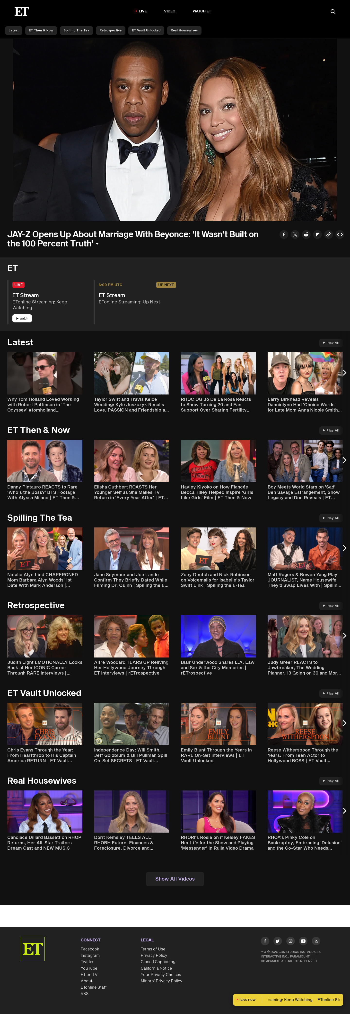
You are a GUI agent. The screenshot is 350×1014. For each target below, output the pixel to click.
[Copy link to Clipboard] (328, 235)
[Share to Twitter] (295, 235)
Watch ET (202, 11)
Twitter (87, 962)
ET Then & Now (41, 30)
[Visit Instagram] (290, 942)
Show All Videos (175, 879)
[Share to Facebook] (284, 235)
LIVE (143, 11)
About (86, 981)
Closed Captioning (158, 962)
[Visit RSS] (316, 942)
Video (170, 11)
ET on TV (89, 975)
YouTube (89, 968)
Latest (14, 30)
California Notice (156, 968)
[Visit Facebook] (265, 942)
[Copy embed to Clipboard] (340, 235)
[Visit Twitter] (277, 942)
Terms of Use (153, 949)
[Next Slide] (344, 375)
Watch (22, 318)
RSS (85, 994)
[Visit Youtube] (303, 942)
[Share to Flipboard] (317, 235)
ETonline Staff (94, 987)
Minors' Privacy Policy (161, 981)
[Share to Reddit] (306, 235)
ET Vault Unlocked (146, 30)
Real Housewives (184, 30)
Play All (331, 342)
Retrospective (111, 30)
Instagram (90, 955)
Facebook (90, 949)
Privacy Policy (154, 955)
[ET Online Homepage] (22, 11)
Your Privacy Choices (161, 975)
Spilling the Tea (76, 30)
